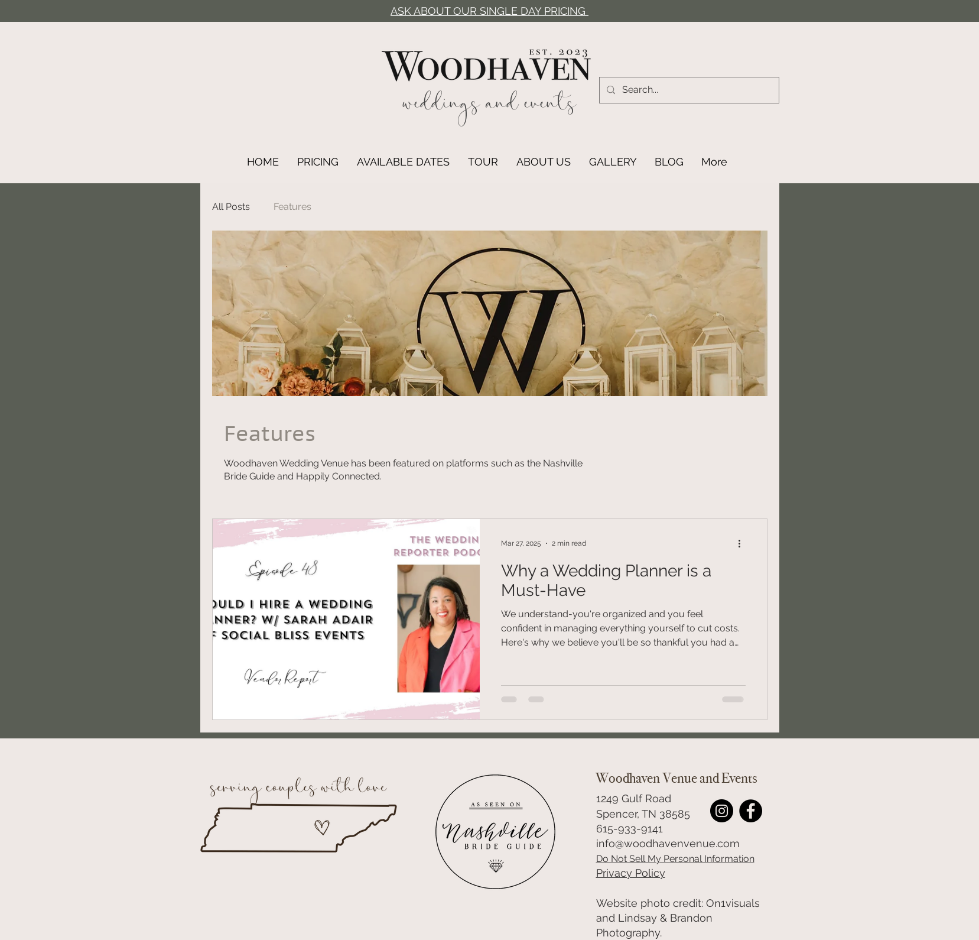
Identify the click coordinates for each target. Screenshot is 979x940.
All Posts (231, 206)
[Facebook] (750, 810)
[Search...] (688, 90)
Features (292, 206)
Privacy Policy (630, 873)
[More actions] (744, 543)
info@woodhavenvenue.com (668, 843)
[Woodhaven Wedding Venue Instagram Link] (721, 810)
